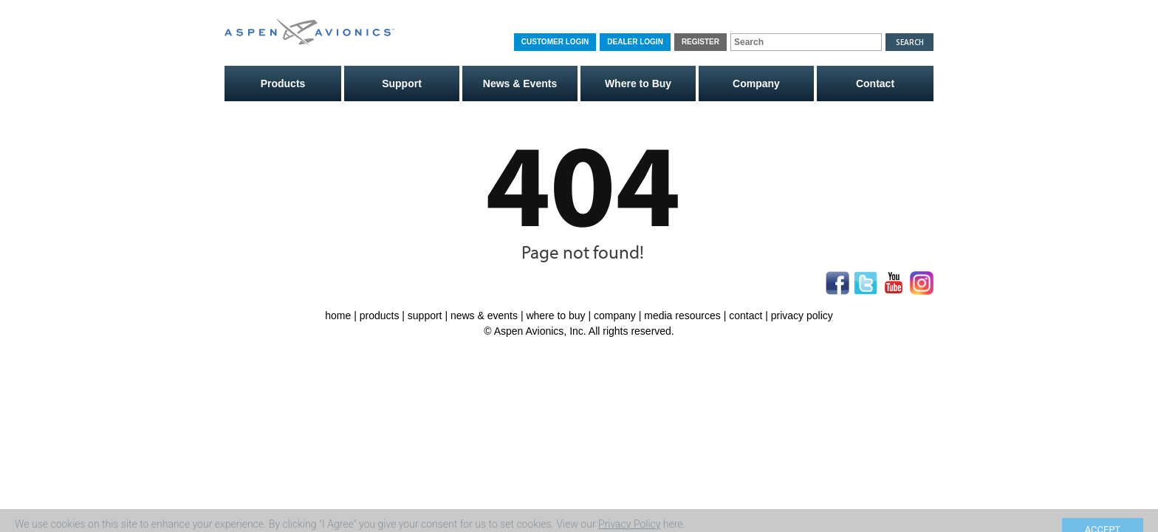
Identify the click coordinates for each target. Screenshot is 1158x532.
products (380, 315)
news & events (484, 315)
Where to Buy (638, 83)
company (615, 315)
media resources (682, 315)
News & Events (520, 83)
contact (745, 315)
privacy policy (802, 315)
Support (402, 83)
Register (700, 42)
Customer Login (555, 42)
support (425, 315)
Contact (875, 83)
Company (756, 83)
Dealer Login (635, 42)
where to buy (555, 315)
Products (283, 83)
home (338, 315)
